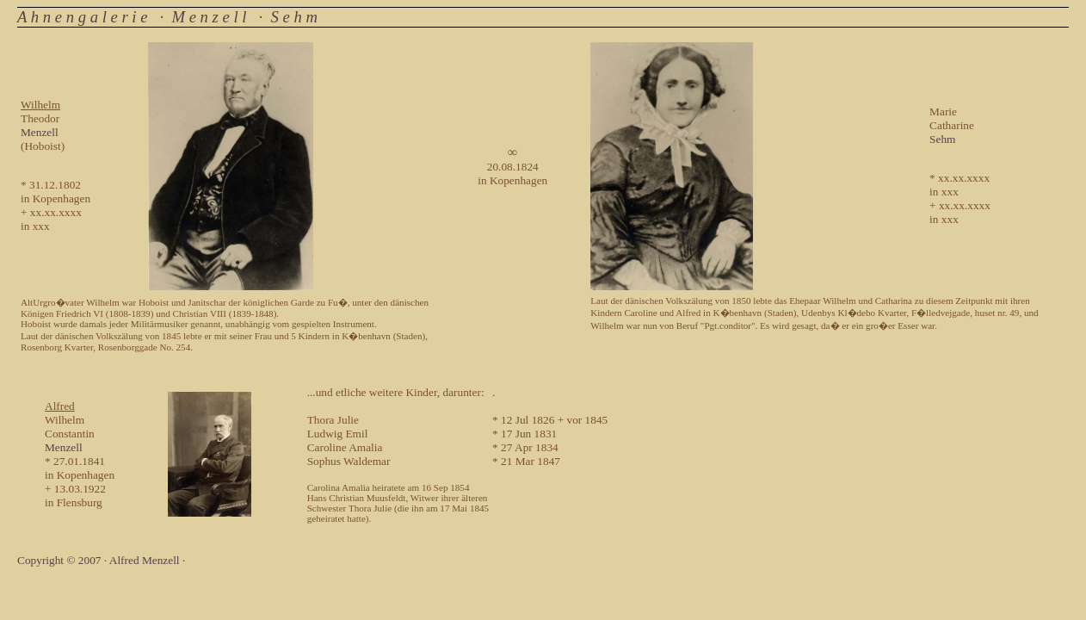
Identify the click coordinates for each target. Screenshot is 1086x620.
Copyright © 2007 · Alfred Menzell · (101, 560)
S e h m (294, 17)
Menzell (40, 132)
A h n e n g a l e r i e (82, 17)
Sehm (942, 139)
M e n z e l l (208, 17)
